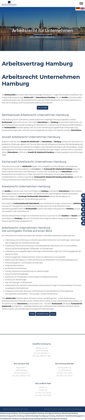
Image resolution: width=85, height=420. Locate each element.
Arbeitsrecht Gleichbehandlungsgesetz (70, 416)
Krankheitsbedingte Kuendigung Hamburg (39, 416)
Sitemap (47, 409)
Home (32, 37)
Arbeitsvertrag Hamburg (9, 413)
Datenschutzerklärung (74, 409)
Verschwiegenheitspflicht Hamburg (31, 413)
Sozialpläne (36, 169)
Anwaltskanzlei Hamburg (9, 419)
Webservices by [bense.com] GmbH (15, 409)
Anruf (53, 314)
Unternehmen (50, 37)
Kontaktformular (43, 314)
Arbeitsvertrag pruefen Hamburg (12, 416)
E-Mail (32, 314)
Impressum (61, 409)
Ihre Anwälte (42, 108)
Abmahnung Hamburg (70, 413)
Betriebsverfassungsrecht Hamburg (54, 419)
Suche (53, 409)
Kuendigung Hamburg (53, 413)
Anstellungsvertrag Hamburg (29, 419)
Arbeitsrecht (39, 37)
